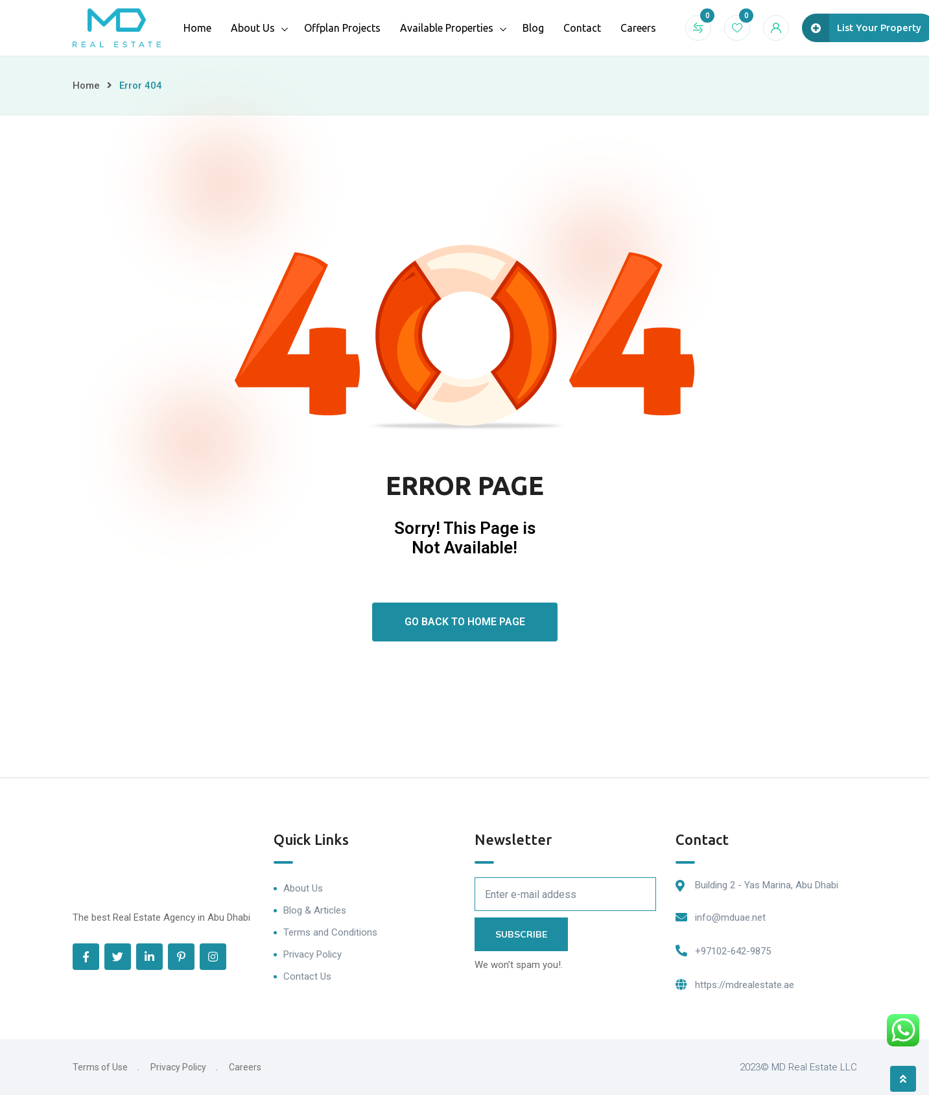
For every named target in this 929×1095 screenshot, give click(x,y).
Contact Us (307, 976)
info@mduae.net (730, 917)
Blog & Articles (314, 910)
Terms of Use (100, 1067)
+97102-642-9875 (733, 951)
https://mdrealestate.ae (744, 985)
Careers (638, 28)
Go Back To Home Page (465, 622)
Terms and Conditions (330, 932)
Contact (582, 28)
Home (197, 28)
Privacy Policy (312, 954)
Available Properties (446, 28)
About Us (253, 28)
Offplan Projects (342, 28)
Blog (533, 28)
